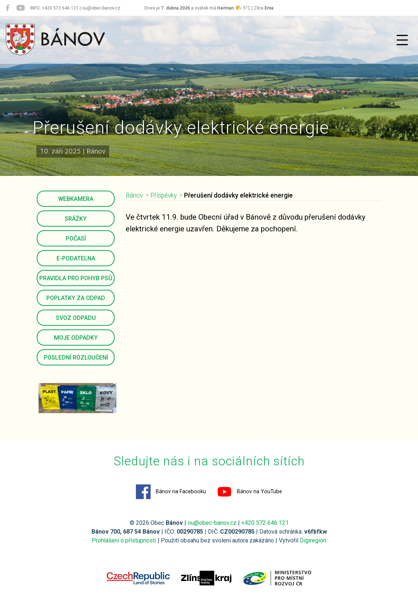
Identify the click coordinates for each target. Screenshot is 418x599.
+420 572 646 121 (265, 522)
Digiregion (313, 540)
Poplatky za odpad (75, 298)
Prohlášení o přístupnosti (124, 540)
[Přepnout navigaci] (402, 40)
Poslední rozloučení (76, 357)
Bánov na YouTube (249, 491)
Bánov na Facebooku (171, 491)
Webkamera (75, 198)
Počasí (76, 238)
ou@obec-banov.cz (212, 522)
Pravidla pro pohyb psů (75, 278)
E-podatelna (76, 258)
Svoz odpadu (76, 317)
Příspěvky (163, 195)
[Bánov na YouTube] (20, 8)
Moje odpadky (76, 337)
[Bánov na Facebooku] (8, 8)
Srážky (76, 218)
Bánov (134, 195)
